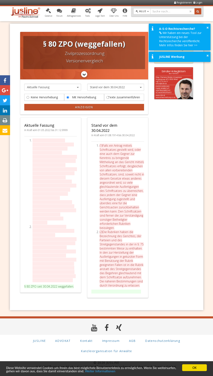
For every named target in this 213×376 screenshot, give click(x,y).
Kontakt (86, 341)
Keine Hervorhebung (42, 97)
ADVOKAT (63, 341)
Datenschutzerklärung (162, 341)
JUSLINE (39, 341)
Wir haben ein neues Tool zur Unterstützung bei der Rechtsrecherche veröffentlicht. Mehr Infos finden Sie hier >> (180, 39)
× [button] (207, 28)
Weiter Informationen (102, 371)
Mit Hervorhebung (81, 97)
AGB (132, 341)
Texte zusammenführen (123, 97)
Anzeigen (84, 107)
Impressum (111, 341)
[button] (48, 13)
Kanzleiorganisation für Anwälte (106, 351)
